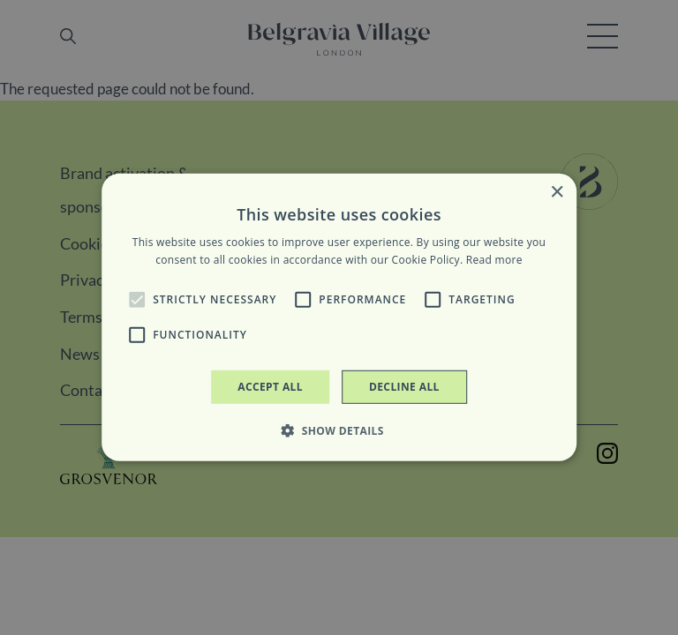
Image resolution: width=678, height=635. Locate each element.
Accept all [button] (270, 386)
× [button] (556, 192)
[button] (136, 300)
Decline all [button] (404, 386)
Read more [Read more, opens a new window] (494, 259)
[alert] (339, 317)
